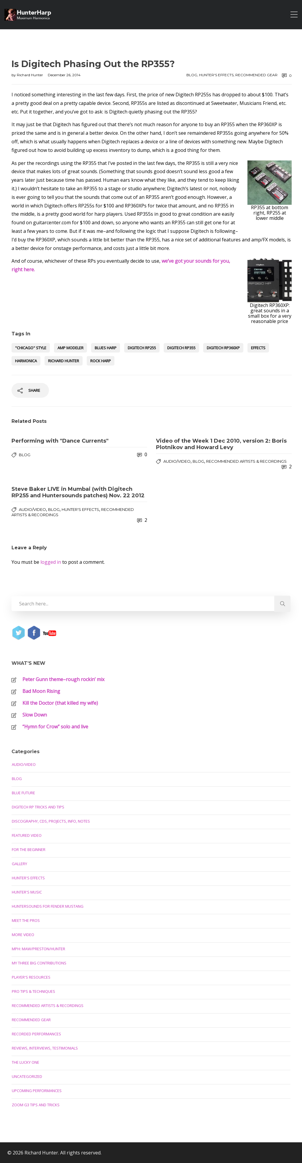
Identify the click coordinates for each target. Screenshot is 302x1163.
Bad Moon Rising (41, 691)
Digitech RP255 (142, 347)
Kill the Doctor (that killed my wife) (60, 703)
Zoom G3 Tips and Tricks (36, 1104)
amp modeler (70, 347)
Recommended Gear (256, 75)
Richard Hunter (30, 75)
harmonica (26, 360)
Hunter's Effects (216, 75)
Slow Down (34, 714)
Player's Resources (31, 977)
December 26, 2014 (64, 75)
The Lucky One (25, 1062)
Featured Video (27, 835)
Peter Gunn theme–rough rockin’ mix (63, 679)
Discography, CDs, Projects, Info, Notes (51, 821)
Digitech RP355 (181, 347)
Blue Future (23, 792)
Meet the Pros (26, 920)
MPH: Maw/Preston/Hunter (38, 948)
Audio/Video (177, 461)
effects (258, 347)
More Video (23, 934)
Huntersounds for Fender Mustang (47, 906)
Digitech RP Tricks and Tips (38, 807)
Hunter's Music (27, 892)
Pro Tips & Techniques (33, 991)
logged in (50, 562)
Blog (191, 75)
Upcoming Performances (37, 1090)
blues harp (105, 347)
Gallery (19, 863)
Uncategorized (27, 1076)
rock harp (100, 360)
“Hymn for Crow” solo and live (55, 726)
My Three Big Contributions (39, 963)
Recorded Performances (36, 1034)
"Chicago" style (30, 347)
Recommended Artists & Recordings (246, 461)
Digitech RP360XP (223, 347)
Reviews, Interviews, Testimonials (45, 1048)
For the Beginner (28, 849)
